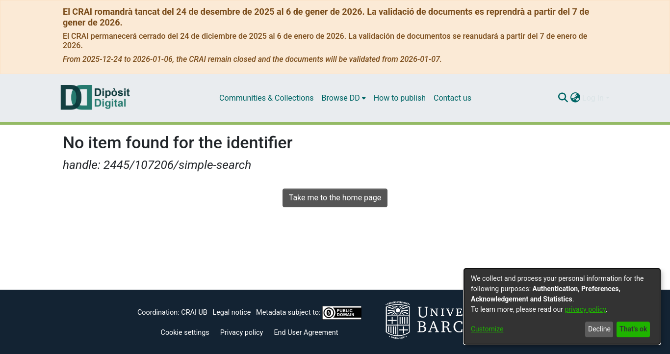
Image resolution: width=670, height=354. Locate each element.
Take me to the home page (335, 197)
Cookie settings (185, 332)
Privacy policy (241, 332)
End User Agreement (306, 332)
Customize (487, 329)
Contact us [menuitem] (452, 98)
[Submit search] (563, 98)
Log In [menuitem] (593, 98)
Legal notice (231, 312)
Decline (599, 329)
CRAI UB (194, 312)
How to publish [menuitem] (400, 98)
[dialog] (562, 306)
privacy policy (585, 309)
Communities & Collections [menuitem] (266, 98)
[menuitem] (344, 98)
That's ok (633, 329)
